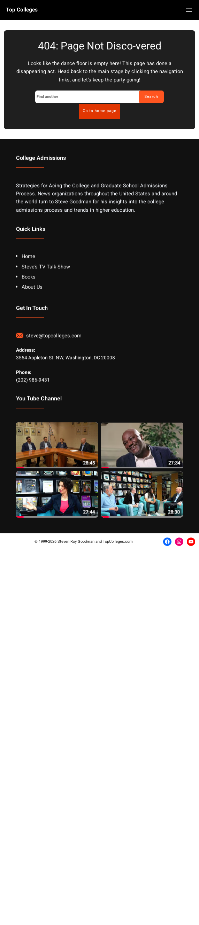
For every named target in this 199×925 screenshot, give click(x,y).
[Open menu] (189, 10)
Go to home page (99, 111)
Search (151, 97)
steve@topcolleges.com (54, 461)
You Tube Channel (39, 524)
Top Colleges (22, 10)
